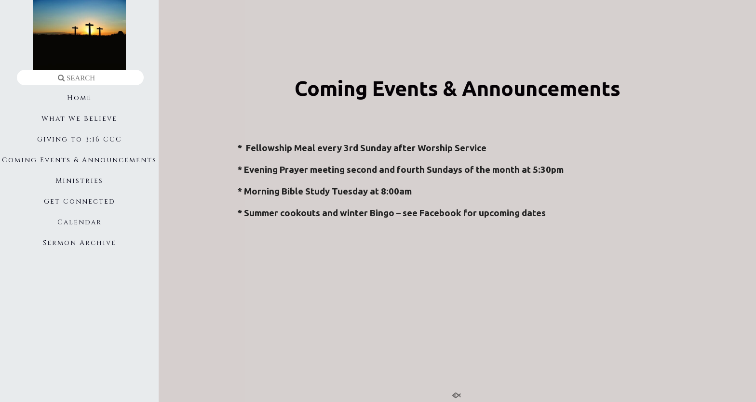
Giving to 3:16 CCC (79, 139)
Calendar (79, 222)
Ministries (79, 180)
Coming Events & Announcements (79, 160)
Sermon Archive (79, 242)
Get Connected (79, 201)
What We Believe (79, 118)
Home (79, 98)
